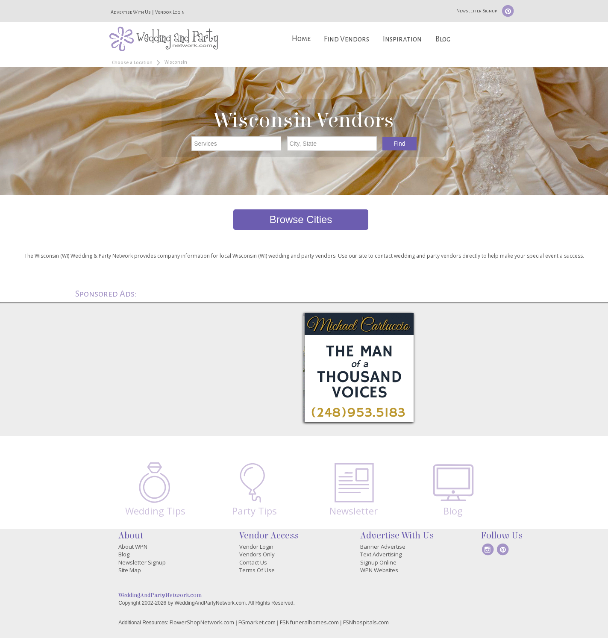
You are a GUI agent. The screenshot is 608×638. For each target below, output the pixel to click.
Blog (442, 39)
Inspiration (402, 39)
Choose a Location (132, 62)
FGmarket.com (257, 622)
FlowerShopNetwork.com (202, 622)
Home (301, 39)
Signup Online (378, 562)
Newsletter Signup (476, 10)
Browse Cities (301, 219)
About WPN (132, 546)
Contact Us (253, 562)
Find (399, 143)
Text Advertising (381, 554)
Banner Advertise (382, 546)
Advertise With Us (131, 12)
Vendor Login (170, 12)
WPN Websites (379, 570)
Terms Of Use (257, 570)
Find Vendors (346, 39)
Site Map (129, 570)
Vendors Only (257, 554)
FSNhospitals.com (366, 622)
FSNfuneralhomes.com (309, 622)
